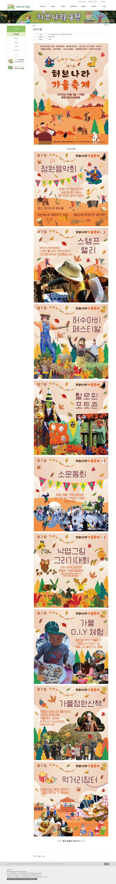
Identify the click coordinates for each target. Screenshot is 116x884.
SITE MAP (62, 864)
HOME (8, 864)
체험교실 (83, 6)
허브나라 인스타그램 (45, 864)
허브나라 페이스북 (35, 864)
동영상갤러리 (16, 50)
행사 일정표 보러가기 (71, 841)
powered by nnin (46, 876)
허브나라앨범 (16, 34)
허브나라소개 (43, 6)
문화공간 (63, 6)
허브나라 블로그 (54, 864)
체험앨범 (16, 38)
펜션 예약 (94, 6)
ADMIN (106, 864)
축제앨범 (16, 46)
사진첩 (104, 6)
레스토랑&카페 (73, 6)
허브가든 (53, 6)
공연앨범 (16, 42)
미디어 (16, 54)
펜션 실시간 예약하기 (24, 864)
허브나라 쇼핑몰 (14, 864)
